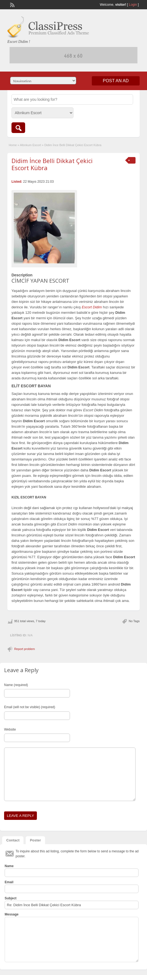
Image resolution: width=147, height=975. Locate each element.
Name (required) (16, 685)
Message (12, 914)
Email (9, 882)
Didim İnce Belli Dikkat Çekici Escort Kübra (52, 164)
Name (9, 866)
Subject (10, 898)
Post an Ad (116, 80)
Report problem (24, 649)
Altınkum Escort (30, 145)
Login (133, 5)
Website (10, 729)
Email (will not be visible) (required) (29, 707)
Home (13, 145)
